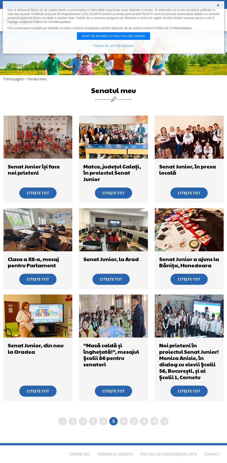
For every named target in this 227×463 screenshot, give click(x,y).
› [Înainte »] (164, 421)
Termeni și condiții (115, 454)
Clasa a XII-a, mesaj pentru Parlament (33, 262)
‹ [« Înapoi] (62, 421)
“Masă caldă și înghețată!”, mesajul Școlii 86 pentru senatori (111, 354)
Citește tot (38, 193)
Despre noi (79, 454)
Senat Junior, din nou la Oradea (36, 348)
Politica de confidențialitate (168, 454)
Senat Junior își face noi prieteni (34, 169)
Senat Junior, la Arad (111, 259)
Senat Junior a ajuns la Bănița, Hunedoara (189, 262)
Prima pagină (13, 79)
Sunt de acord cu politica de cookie (113, 36)
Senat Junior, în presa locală (187, 169)
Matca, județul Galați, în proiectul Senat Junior (112, 173)
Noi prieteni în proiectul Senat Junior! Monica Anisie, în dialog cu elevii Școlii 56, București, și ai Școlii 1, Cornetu (189, 361)
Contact (212, 454)
